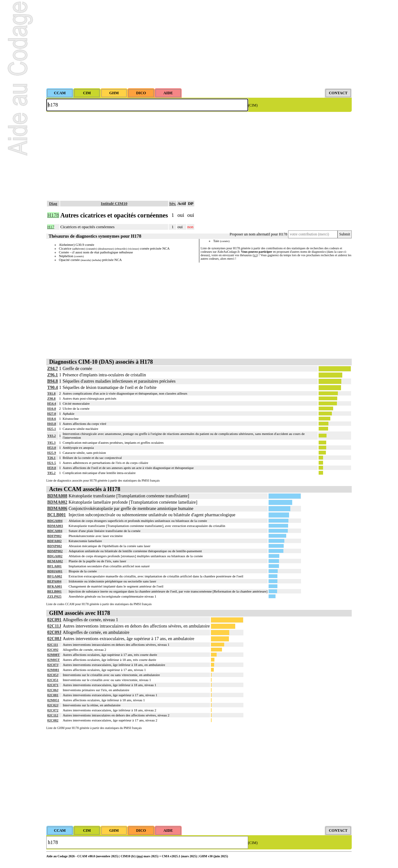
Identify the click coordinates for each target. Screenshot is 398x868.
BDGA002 (54, 556)
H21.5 (51, 463)
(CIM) (253, 105)
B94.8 (52, 381)
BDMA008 (57, 496)
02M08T (53, 655)
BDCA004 (54, 531)
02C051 (52, 680)
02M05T (53, 660)
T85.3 (51, 442)
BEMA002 (55, 561)
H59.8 (51, 468)
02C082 (52, 720)
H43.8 (51, 423)
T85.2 (51, 473)
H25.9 (51, 452)
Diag (53, 203)
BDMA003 (55, 526)
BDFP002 (54, 536)
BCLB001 (56, 514)
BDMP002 (55, 551)
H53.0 (51, 447)
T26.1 (51, 458)
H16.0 (51, 408)
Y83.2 (51, 435)
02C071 (52, 685)
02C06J (52, 690)
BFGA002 (54, 576)
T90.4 (52, 387)
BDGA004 (54, 521)
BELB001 (54, 591)
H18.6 (51, 418)
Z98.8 (51, 398)
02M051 (53, 700)
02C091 (54, 619)
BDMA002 (57, 502)
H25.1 (51, 429)
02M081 (53, 670)
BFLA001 (54, 566)
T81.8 (51, 393)
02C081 (52, 695)
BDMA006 (57, 508)
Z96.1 (52, 375)
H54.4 (51, 403)
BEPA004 (54, 581)
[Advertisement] (199, 44)
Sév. (172, 203)
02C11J (54, 626)
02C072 (52, 710)
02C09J (54, 632)
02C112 (52, 715)
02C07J (52, 665)
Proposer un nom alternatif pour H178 (258, 234)
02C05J (52, 675)
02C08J (54, 638)
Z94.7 (52, 368)
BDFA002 (54, 541)
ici (255, 255)
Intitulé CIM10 (114, 203)
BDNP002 (54, 546)
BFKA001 (54, 586)
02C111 (52, 644)
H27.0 (51, 413)
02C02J (52, 705)
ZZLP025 (54, 596)
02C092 (52, 649)
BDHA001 (54, 571)
